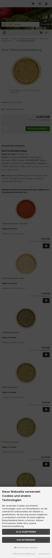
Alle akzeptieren (26, 532)
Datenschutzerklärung (24, 553)
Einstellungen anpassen (26, 547)
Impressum (44, 553)
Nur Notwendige (26, 540)
